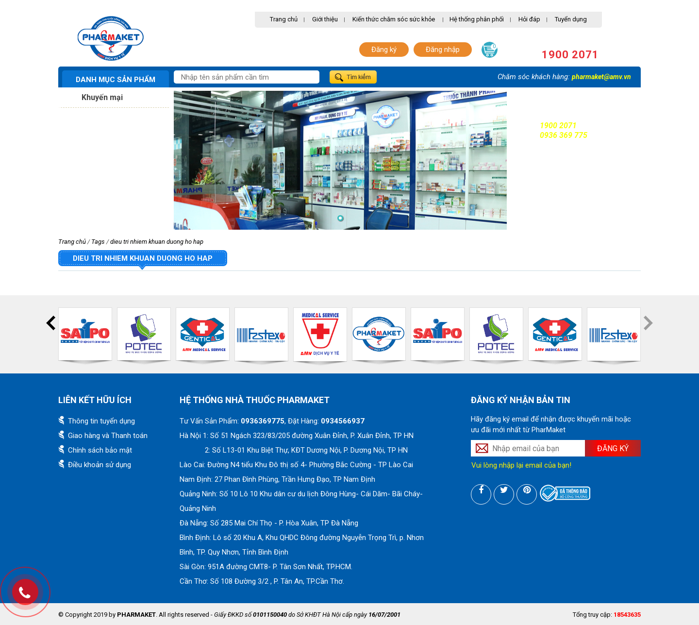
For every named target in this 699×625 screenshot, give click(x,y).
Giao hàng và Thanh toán (108, 435)
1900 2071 (570, 55)
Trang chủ (284, 19)
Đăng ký (384, 49)
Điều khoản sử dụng (99, 464)
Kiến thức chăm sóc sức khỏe (393, 19)
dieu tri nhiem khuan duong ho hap (156, 241)
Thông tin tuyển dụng (101, 421)
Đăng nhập (443, 49)
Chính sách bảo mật (100, 450)
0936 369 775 (563, 135)
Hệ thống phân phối (476, 19)
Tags (98, 241)
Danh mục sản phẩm (115, 79)
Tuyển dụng (571, 19)
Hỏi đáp (529, 19)
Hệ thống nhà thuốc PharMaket (255, 400)
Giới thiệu (325, 19)
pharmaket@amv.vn (601, 77)
